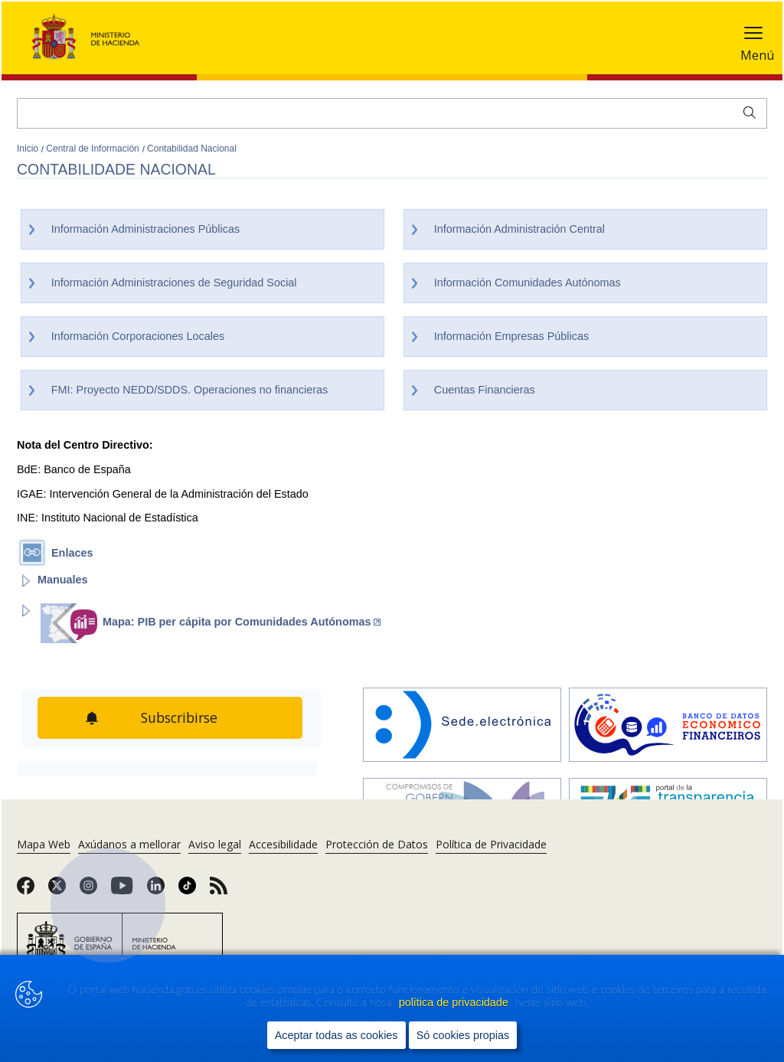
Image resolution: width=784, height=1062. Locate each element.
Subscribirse (181, 717)
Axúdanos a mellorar (129, 844)
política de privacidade (455, 1002)
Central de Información (94, 148)
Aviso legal (214, 844)
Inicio (29, 148)
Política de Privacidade (491, 844)
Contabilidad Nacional (192, 148)
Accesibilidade (283, 844)
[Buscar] (392, 113)
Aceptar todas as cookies (336, 1035)
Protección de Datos (376, 844)
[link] (25, 890)
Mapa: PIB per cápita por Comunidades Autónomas (242, 622)
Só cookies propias (463, 1035)
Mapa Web (43, 844)
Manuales (63, 579)
